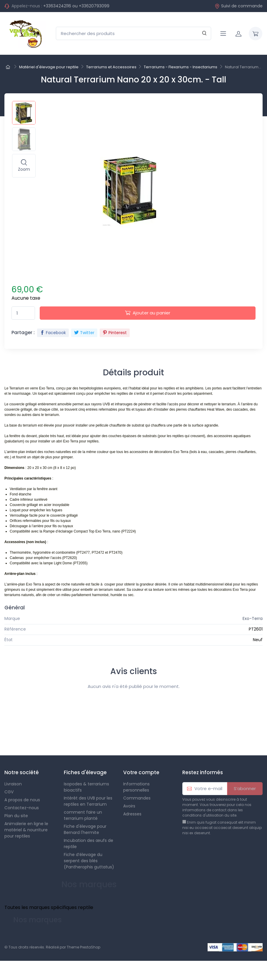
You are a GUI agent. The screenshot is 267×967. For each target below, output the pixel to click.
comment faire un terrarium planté (83, 815)
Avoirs (129, 806)
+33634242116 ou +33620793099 (76, 6)
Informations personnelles (136, 787)
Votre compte (141, 772)
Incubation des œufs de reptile (88, 843)
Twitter (84, 333)
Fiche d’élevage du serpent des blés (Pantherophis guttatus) (89, 861)
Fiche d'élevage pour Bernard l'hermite (85, 829)
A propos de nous (22, 800)
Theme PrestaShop (83, 947)
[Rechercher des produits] (133, 33)
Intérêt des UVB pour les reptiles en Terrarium (88, 801)
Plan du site (16, 816)
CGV (9, 792)
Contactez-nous (21, 808)
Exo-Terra (253, 618)
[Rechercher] (204, 33)
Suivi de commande (239, 6)
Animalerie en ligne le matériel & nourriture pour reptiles (26, 830)
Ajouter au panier (147, 313)
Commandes (137, 798)
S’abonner (245, 788)
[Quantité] (23, 313)
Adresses (132, 814)
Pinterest (115, 333)
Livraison (13, 784)
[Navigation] (223, 33)
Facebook (53, 333)
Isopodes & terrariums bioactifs (86, 787)
